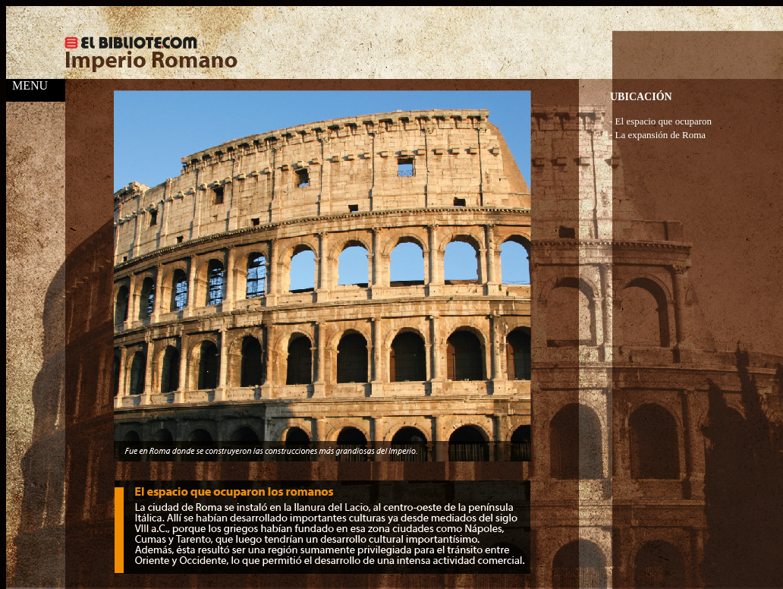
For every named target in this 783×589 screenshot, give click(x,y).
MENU (27, 85)
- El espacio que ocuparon (660, 121)
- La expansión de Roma (657, 134)
